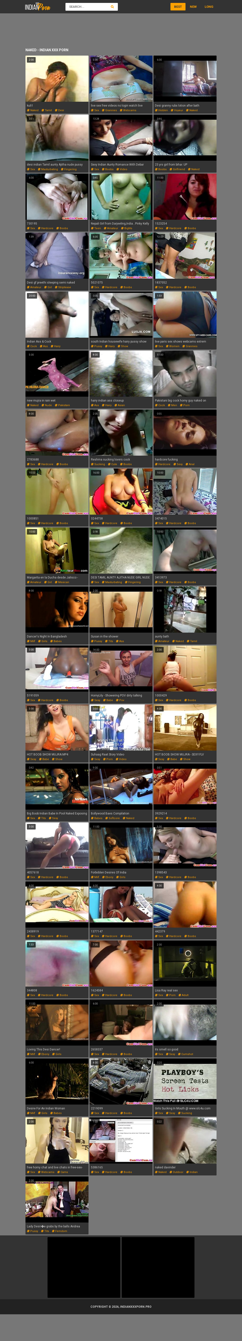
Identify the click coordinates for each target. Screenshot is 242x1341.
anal (190, 464)
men (172, 405)
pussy (96, 346)
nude (46, 405)
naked (33, 110)
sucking (98, 464)
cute (112, 464)
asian (119, 405)
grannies (109, 110)
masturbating (48, 169)
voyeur (177, 110)
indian (192, 1172)
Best (178, 6)
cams (62, 1172)
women (172, 346)
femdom (59, 1231)
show (123, 346)
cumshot (185, 1054)
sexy (178, 464)
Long (209, 6)
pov (120, 700)
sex (95, 110)
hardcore (45, 228)
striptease (63, 287)
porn (185, 405)
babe (108, 700)
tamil (46, 110)
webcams (128, 110)
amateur (111, 228)
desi (59, 110)
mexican (62, 582)
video (121, 169)
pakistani (62, 405)
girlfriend (177, 169)
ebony (107, 877)
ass (44, 346)
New (193, 6)
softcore (112, 818)
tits (109, 641)
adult (183, 995)
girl (48, 287)
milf (31, 641)
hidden (161, 110)
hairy (55, 346)
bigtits (126, 228)
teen (96, 228)
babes (56, 641)
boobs (107, 169)
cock (32, 346)
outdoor (176, 1172)
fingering (69, 169)
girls (42, 641)
